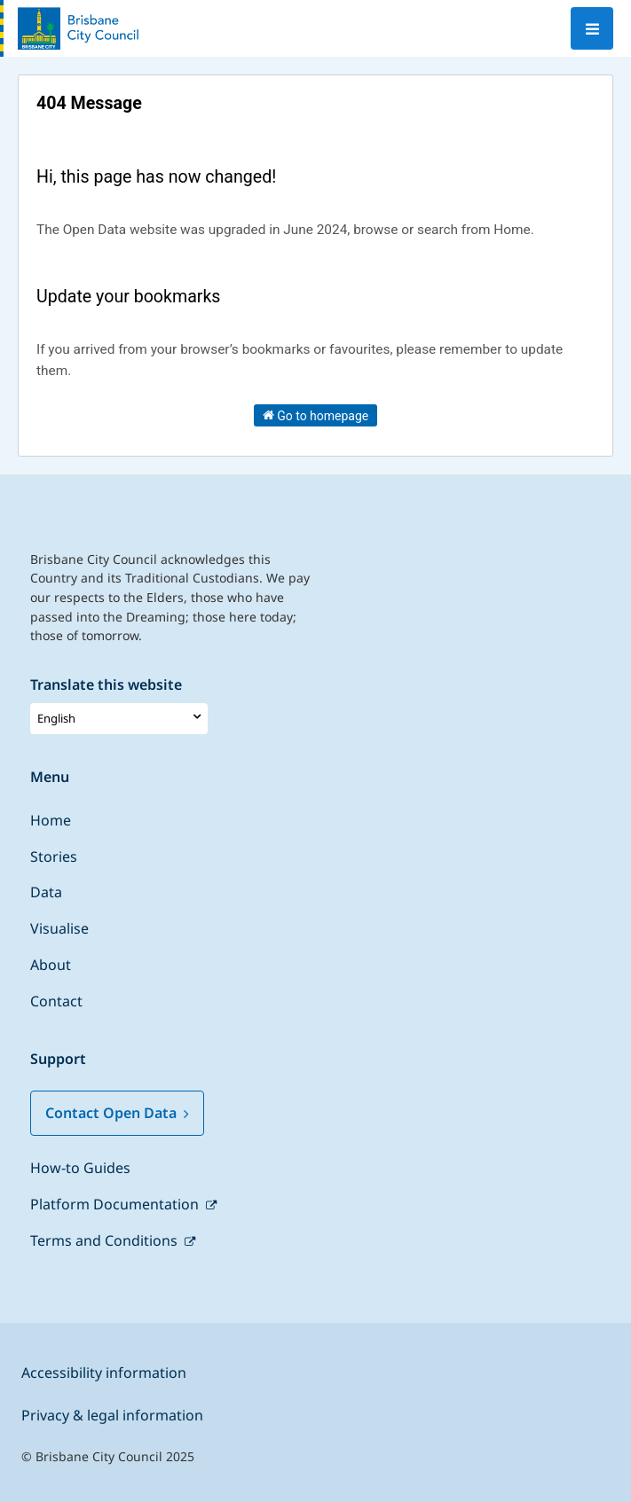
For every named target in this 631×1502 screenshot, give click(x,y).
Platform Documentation (116, 1204)
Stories (53, 856)
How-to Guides (80, 1167)
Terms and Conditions (105, 1240)
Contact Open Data (117, 1113)
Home (50, 820)
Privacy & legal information (112, 1415)
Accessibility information (103, 1372)
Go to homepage (316, 415)
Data (46, 892)
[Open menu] (592, 28)
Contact (56, 1001)
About (50, 964)
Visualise (59, 928)
